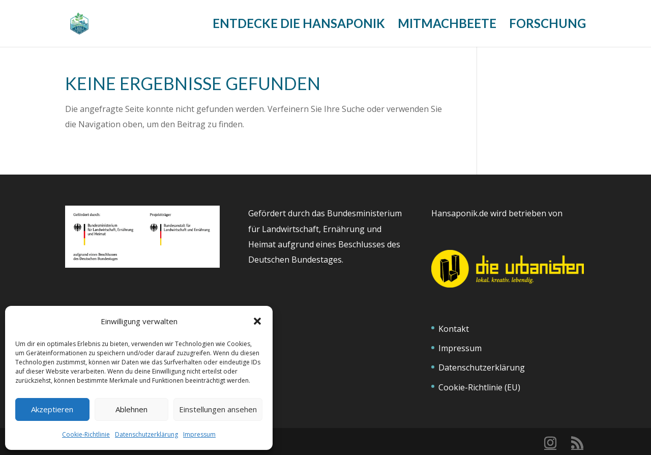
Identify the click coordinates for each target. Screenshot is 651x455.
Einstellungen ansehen (218, 409)
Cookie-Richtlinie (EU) (479, 387)
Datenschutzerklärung (146, 434)
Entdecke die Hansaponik (299, 25)
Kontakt (453, 328)
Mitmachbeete (447, 25)
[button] (257, 321)
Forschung (547, 25)
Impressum (199, 434)
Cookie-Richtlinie (86, 434)
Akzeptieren (52, 409)
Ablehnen (131, 409)
